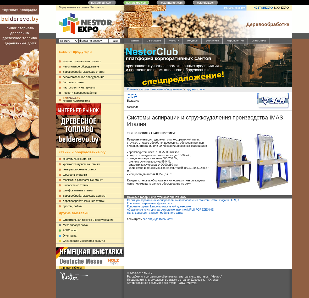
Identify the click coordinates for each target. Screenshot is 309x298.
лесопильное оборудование (81, 66)
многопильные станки (77, 158)
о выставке (154, 40)
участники (212, 40)
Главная (132, 89)
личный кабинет (72, 267)
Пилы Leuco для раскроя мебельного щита (155, 212)
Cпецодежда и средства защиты (84, 240)
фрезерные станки (75, 174)
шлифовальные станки (78, 190)
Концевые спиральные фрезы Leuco (150, 203)
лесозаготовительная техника (82, 61)
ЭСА (132, 96)
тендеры (192, 40)
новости (174, 40)
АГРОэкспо (70, 230)
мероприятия (235, 40)
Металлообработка (75, 225)
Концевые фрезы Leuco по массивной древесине (159, 206)
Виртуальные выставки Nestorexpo (81, 7)
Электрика (69, 235)
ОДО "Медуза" (188, 282)
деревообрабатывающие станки (83, 71)
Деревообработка (267, 24)
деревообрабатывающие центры (84, 195)
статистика (259, 40)
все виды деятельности (158, 219)
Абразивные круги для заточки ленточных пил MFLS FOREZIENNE (170, 209)
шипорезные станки (76, 185)
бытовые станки (73, 82)
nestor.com (102, 2)
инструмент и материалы (79, 87)
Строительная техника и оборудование (88, 219)
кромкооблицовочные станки (81, 164)
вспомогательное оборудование (83, 77)
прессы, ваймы (72, 206)
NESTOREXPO (263, 7)
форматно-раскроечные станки (83, 179)
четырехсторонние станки (79, 169)
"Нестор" (216, 276)
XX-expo (213, 279)
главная (134, 40)
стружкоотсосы (195, 89)
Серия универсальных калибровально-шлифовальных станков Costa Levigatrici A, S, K (183, 200)
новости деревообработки (80, 92)
